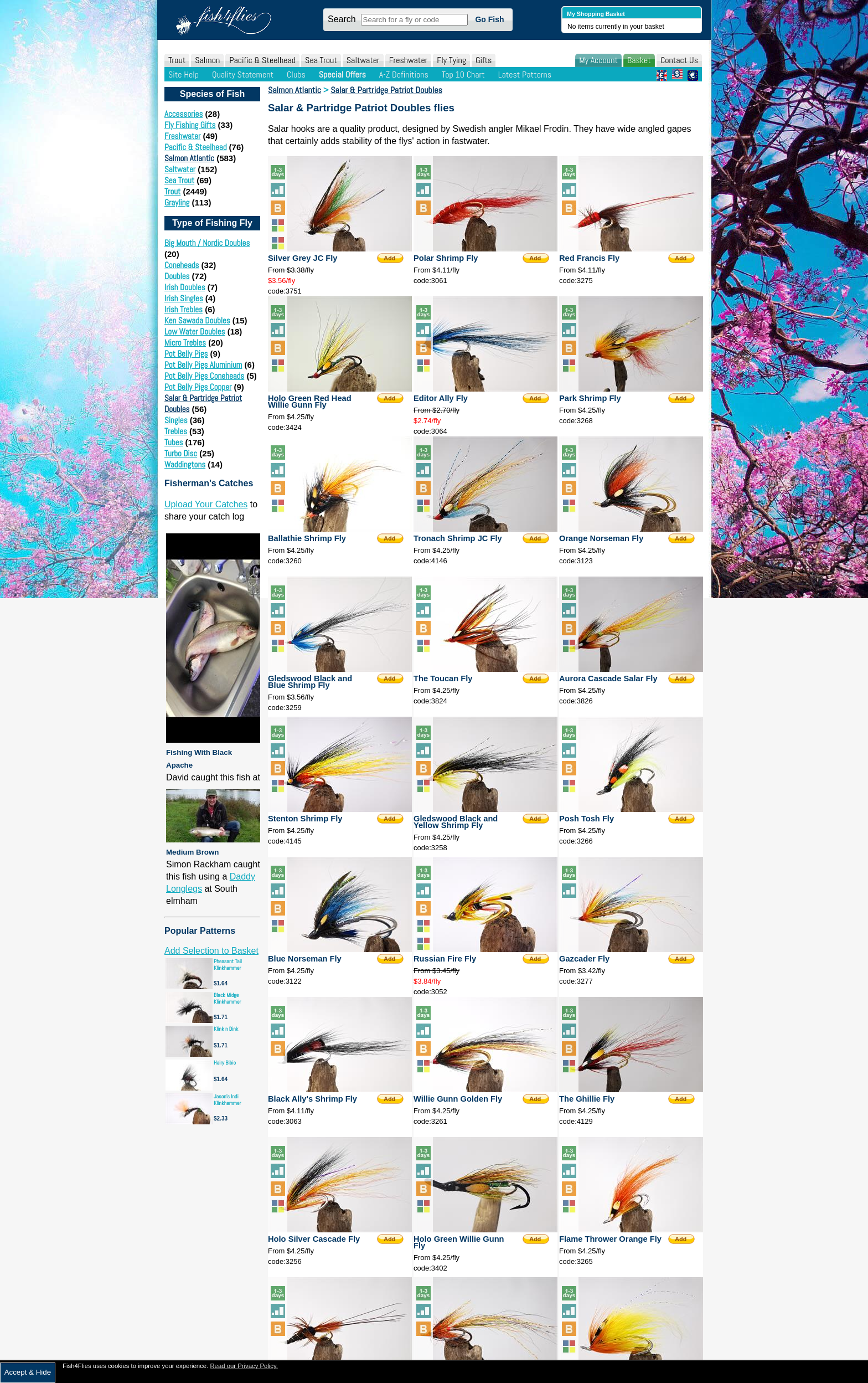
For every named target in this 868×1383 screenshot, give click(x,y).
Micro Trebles (185, 342)
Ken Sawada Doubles (197, 320)
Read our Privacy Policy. (244, 1366)
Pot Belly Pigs (186, 353)
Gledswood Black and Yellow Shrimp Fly (456, 822)
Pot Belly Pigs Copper (197, 387)
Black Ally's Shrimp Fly (312, 1098)
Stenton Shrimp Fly (305, 818)
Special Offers (342, 74)
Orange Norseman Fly (601, 538)
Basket (639, 60)
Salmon (207, 60)
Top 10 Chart (463, 74)
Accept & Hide (27, 1372)
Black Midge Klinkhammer (227, 998)
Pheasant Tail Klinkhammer (228, 964)
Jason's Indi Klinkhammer (227, 1100)
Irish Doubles (184, 287)
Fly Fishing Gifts (189, 125)
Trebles (175, 431)
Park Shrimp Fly (590, 398)
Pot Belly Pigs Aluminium (203, 364)
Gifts (484, 60)
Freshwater (408, 60)
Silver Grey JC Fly (302, 258)
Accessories (183, 114)
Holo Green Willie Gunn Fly (459, 1242)
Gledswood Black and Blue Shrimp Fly (310, 682)
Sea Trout (321, 60)
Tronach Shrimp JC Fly (458, 538)
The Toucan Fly (443, 678)
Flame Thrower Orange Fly (610, 1239)
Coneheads (181, 265)
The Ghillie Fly (586, 1098)
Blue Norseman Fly (305, 958)
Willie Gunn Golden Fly (458, 1098)
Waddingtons (184, 464)
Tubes (173, 442)
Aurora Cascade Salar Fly (608, 678)
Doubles (176, 276)
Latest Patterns (524, 74)
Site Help (183, 74)
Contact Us (679, 60)
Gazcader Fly (584, 958)
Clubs (296, 74)
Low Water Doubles (194, 331)
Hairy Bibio (225, 1062)
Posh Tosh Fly (586, 818)
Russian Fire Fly (445, 958)
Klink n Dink (226, 1028)
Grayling (176, 202)
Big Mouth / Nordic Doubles (207, 243)
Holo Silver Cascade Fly (314, 1239)
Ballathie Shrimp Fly (307, 538)
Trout (176, 60)
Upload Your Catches (205, 504)
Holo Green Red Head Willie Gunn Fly (310, 401)
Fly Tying (451, 60)
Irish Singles (183, 298)
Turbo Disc (180, 453)
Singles (176, 420)
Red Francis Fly (589, 258)
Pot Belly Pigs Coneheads (204, 376)
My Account (598, 60)
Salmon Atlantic (189, 158)
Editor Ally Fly (441, 398)
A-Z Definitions (403, 74)
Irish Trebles (183, 309)
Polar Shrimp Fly (446, 258)
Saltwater (363, 60)
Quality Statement (242, 74)
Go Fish (489, 19)
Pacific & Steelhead (262, 60)
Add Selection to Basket (211, 950)
